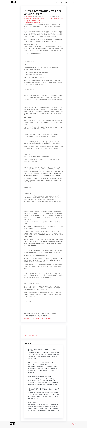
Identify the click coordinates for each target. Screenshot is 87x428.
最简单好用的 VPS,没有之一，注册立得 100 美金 (37, 318)
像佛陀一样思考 (32, 402)
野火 (51, 16)
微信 (46, 16)
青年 (42, 16)
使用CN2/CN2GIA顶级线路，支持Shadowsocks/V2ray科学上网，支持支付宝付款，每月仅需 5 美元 (43, 19)
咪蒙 (44, 16)
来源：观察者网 (28, 16)
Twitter (73, 2)
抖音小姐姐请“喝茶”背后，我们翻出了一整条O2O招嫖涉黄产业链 (43, 389)
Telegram (67, 2)
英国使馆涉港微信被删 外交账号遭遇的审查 (39, 377)
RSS (62, 2)
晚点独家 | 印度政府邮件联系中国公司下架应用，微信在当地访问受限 (43, 349)
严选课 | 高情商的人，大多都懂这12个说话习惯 (40, 363)
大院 (49, 16)
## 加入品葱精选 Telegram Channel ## (34, 22)
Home (57, 2)
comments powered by (30, 335)
